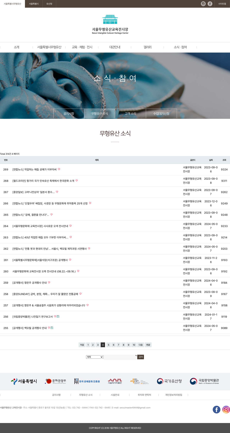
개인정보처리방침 (173, 394)
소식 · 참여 (180, 47)
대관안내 (114, 47)
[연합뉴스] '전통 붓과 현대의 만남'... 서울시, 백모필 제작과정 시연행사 (49, 248)
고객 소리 (130, 114)
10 (134, 345)
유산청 (49, 3)
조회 (224, 160)
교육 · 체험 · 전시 (82, 47)
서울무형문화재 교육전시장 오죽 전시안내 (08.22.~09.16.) (44, 271)
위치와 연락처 (144, 394)
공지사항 (68, 114)
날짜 (211, 160)
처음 (82, 345)
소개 (16, 47)
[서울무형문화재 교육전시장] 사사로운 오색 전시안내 (40, 226)
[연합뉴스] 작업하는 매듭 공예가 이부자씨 (34, 169)
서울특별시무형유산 (12, 3)
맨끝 (148, 345)
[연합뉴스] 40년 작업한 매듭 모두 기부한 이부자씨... (40, 237)
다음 (141, 345)
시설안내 (115, 394)
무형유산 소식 (99, 114)
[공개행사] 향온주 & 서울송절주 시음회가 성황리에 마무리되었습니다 (49, 305)
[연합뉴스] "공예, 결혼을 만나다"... (31, 214)
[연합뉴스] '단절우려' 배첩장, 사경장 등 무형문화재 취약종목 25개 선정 (50, 203)
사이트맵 (222, 3)
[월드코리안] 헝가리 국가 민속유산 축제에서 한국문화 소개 (43, 180)
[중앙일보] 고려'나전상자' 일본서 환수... (33, 192)
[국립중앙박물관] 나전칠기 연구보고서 (32, 316)
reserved (136, 428)
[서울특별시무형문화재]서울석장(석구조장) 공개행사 (40, 260)
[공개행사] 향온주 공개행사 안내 (29, 282)
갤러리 (147, 47)
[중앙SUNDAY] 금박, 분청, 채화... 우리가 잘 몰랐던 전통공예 (45, 294)
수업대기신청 (161, 114)
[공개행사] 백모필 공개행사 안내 (29, 328)
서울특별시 (34, 3)
